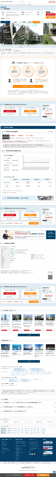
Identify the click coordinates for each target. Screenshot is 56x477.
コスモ (26, 374)
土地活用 (17, 455)
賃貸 (3, 451)
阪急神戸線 (12, 251)
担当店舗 (40, 140)
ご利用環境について (37, 462)
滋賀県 (38, 428)
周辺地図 (14, 22)
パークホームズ (38, 371)
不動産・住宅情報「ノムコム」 (7, 439)
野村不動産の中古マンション (7, 368)
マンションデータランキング (50, 422)
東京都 (11, 428)
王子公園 (16, 251)
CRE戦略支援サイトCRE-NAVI (46, 455)
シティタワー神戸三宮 (50, 321)
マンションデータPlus (5, 426)
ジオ (18, 375)
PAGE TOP (54, 472)
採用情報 (9, 462)
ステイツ (26, 371)
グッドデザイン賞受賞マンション (39, 422)
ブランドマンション (5, 371)
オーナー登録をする (33, 223)
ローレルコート (23, 375)
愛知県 (44, 428)
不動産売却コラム (19, 448)
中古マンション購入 (17, 393)
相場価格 (24, 22)
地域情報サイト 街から (19, 452)
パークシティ (50, 371)
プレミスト (18, 374)
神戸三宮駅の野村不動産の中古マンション (38, 370)
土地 (3, 447)
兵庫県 (31, 428)
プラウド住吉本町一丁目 (50, 351)
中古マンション (4, 379)
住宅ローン (4, 452)
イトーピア (47, 374)
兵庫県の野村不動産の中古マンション (20, 368)
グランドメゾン (31, 374)
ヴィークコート (13, 375)
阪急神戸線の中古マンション (14, 380)
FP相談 (17, 458)
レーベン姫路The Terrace (16, 351)
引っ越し (17, 459)
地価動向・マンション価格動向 (21, 445)
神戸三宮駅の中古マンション (26, 381)
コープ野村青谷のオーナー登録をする (28, 86)
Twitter (32, 454)
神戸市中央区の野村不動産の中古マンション (37, 368)
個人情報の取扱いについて (29, 462)
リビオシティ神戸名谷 (5, 351)
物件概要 (30, 22)
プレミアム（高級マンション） (17, 422)
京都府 (35, 428)
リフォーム (17, 456)
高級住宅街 (31, 449)
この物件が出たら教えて (50, 14)
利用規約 (22, 462)
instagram (37, 454)
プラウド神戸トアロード (39, 351)
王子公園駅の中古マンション (26, 380)
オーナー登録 (36, 22)
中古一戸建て (4, 445)
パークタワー (44, 371)
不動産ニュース (18, 451)
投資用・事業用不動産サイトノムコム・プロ (47, 444)
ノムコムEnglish (45, 449)
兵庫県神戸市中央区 (13, 250)
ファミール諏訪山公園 (38, 321)
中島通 (18, 250)
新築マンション (4, 385)
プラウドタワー (17, 371)
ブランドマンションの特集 (34, 445)
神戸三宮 (16, 253)
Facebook (30, 454)
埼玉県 (19, 428)
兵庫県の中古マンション (13, 379)
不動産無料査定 (50, 17)
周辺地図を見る (25, 250)
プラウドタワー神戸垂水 (27, 351)
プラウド (12, 371)
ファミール (13, 374)
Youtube (34, 454)
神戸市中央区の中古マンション (25, 379)
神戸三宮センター (46, 106)
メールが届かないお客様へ (46, 462)
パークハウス (32, 371)
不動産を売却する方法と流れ (20, 441)
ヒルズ (23, 371)
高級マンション (37, 448)
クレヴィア (42, 374)
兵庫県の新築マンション (13, 385)
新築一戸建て (4, 444)
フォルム (22, 374)
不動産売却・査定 (5, 448)
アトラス (36, 374)
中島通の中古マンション (37, 379)
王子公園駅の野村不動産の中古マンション (38, 369)
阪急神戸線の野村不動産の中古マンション (21, 369)
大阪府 (28, 428)
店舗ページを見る (48, 118)
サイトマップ (18, 462)
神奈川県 (15, 428)
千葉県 (22, 428)
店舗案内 (13, 462)
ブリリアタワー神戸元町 (27, 321)
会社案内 (5, 462)
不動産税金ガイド (19, 449)
